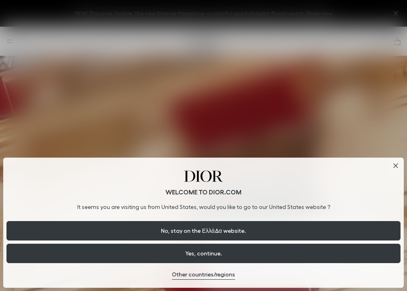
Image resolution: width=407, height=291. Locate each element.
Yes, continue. (203, 253)
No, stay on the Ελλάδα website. (203, 231)
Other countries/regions (203, 274)
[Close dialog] (396, 166)
